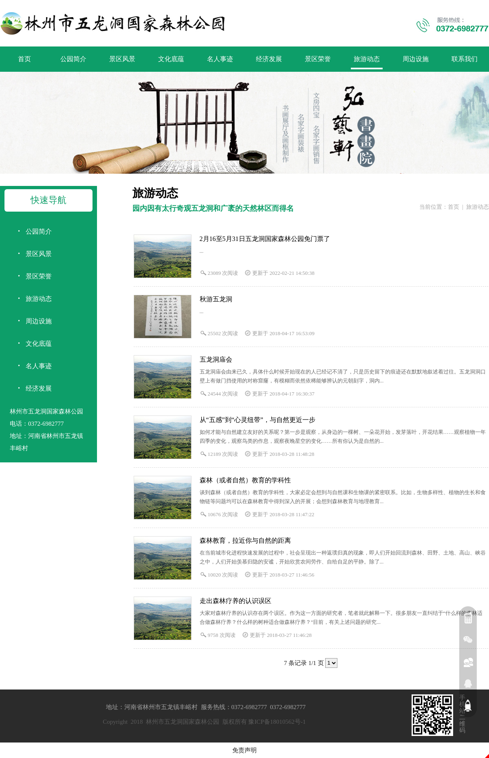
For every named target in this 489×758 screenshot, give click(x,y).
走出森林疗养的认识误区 (235, 600)
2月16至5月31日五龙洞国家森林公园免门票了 (265, 238)
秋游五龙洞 (216, 299)
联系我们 (465, 58)
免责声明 (244, 750)
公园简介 (73, 58)
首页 (24, 58)
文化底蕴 (171, 58)
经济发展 (269, 58)
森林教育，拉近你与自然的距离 (245, 540)
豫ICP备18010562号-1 (277, 721)
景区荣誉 (318, 58)
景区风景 (122, 58)
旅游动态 (367, 58)
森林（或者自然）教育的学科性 (245, 480)
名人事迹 (220, 58)
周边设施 (416, 58)
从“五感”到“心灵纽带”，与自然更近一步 (257, 419)
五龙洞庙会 (216, 359)
